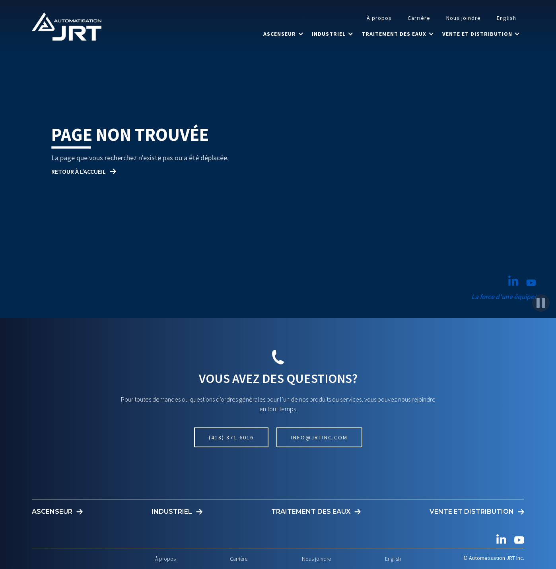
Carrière (419, 17)
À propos (379, 17)
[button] (283, 33)
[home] (66, 26)
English (506, 17)
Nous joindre (463, 17)
